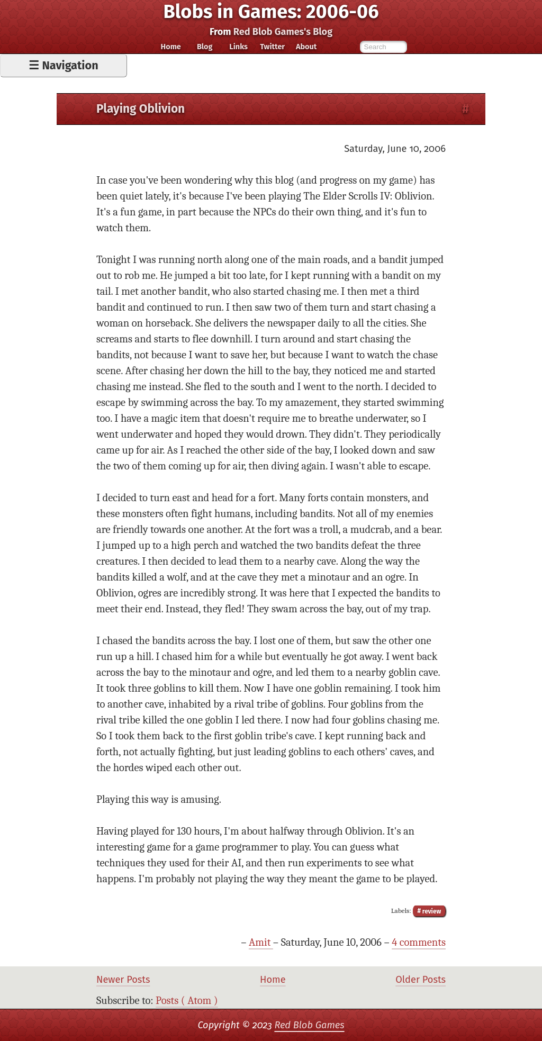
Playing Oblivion (140, 109)
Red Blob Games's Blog (282, 32)
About (306, 46)
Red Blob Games (309, 1025)
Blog (205, 46)
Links (238, 46)
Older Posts (420, 979)
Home (171, 46)
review (431, 911)
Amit (261, 942)
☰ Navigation (63, 66)
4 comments (419, 942)
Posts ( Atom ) (187, 1000)
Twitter (272, 46)
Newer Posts (123, 979)
